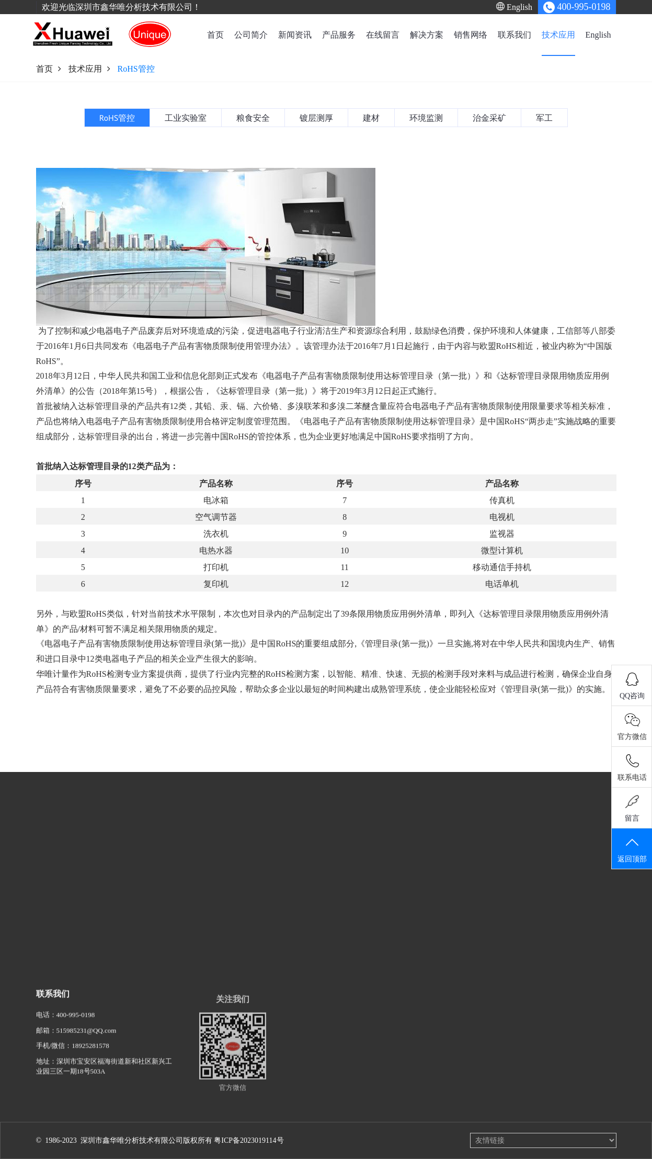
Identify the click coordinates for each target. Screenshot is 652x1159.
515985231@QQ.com (86, 1037)
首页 (215, 34)
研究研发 (49, 859)
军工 (364, 952)
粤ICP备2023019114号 (248, 1140)
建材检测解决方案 (313, 961)
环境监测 (371, 921)
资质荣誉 (49, 905)
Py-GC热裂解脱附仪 (208, 859)
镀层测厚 (371, 890)
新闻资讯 (295, 34)
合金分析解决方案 (313, 920)
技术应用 (558, 34)
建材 (364, 905)
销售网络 (470, 34)
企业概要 (49, 843)
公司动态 (120, 843)
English (514, 7)
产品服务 (339, 34)
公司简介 (251, 34)
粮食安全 (371, 874)
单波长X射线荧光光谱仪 (215, 874)
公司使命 (49, 921)
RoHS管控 (373, 843)
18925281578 (90, 1052)
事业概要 (49, 874)
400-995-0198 (75, 1022)
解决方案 (426, 34)
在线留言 (382, 34)
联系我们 (514, 34)
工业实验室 (375, 859)
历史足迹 (49, 890)
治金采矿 (371, 936)
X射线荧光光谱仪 (205, 843)
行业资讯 (120, 859)
